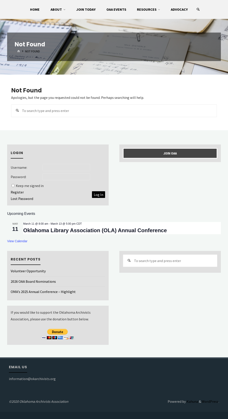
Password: (18, 177)
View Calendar (17, 241)
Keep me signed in (30, 185)
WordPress (210, 401)
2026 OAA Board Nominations (33, 281)
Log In (98, 194)
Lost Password (22, 198)
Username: (19, 167)
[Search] (198, 9)
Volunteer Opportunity (28, 271)
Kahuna (192, 401)
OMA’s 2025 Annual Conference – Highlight (43, 291)
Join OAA (170, 153)
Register (17, 192)
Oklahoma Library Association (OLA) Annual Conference (95, 230)
